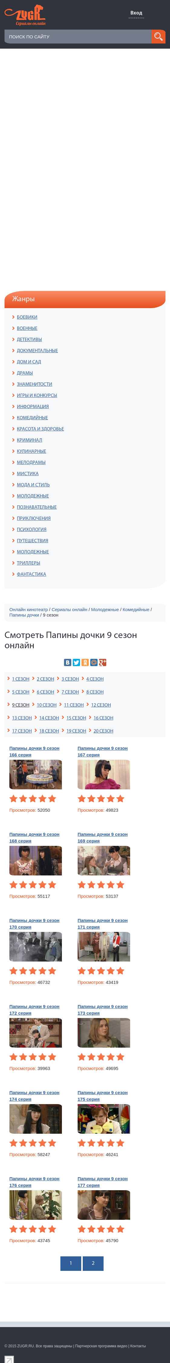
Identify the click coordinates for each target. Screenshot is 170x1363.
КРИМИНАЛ (29, 440)
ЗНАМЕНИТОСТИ (34, 384)
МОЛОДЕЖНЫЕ (33, 496)
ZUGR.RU (25, 1346)
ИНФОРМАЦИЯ (33, 406)
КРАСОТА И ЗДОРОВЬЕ (40, 429)
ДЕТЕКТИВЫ (29, 339)
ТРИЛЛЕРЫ (28, 563)
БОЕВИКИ (27, 317)
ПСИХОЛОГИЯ (32, 529)
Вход (136, 13)
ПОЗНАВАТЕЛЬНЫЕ (37, 507)
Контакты (138, 1346)
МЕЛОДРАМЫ (31, 462)
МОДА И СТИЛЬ (33, 485)
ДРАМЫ (25, 373)
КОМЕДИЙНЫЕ (32, 418)
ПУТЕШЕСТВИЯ (32, 541)
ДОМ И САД (29, 362)
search (158, 37)
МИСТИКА (28, 474)
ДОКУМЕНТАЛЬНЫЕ (37, 351)
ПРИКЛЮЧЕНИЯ (34, 518)
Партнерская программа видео (101, 1346)
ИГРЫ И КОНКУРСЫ (37, 395)
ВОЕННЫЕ (27, 328)
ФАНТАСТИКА (31, 574)
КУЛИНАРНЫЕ (31, 451)
